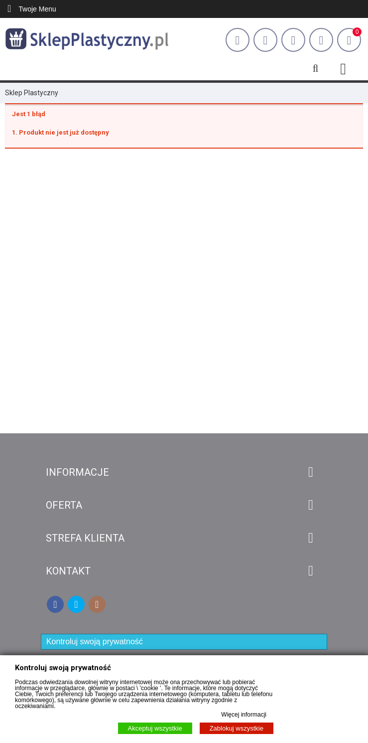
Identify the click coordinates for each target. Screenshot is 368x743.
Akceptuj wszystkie (155, 728)
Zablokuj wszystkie (236, 728)
